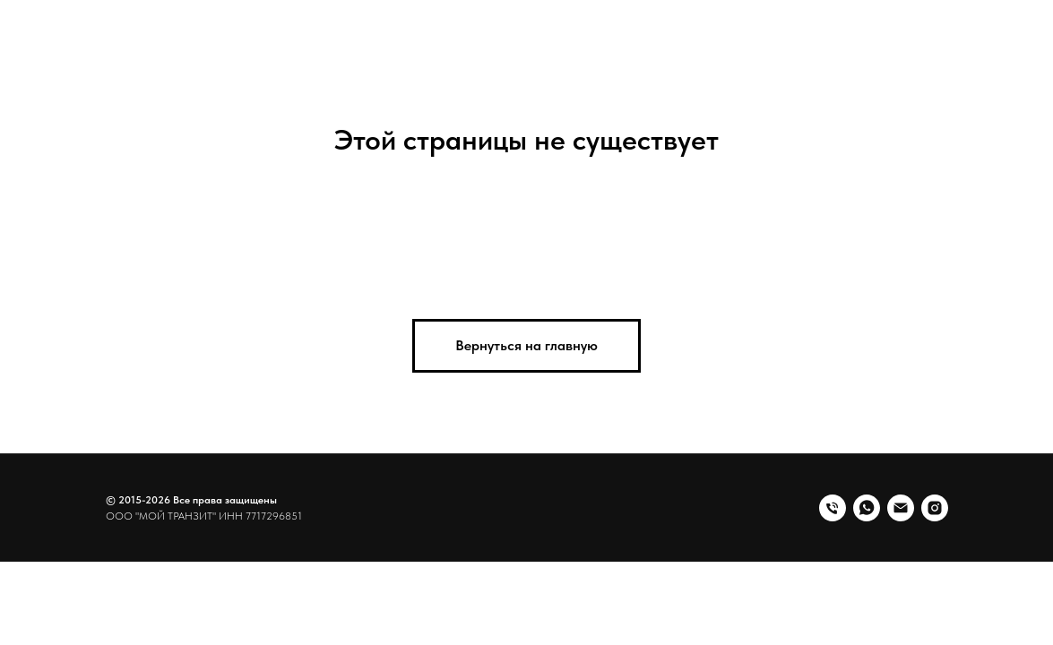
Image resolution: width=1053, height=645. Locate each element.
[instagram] (934, 507)
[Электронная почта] (900, 507)
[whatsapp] (866, 507)
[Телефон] (832, 507)
